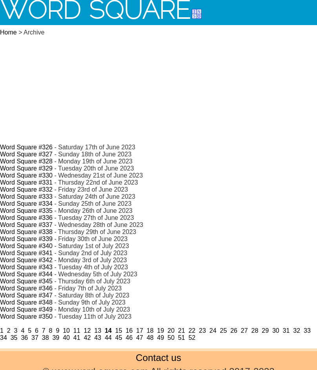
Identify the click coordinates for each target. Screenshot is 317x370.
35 (14, 337)
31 (286, 330)
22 (191, 330)
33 (307, 330)
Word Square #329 (26, 168)
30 (275, 330)
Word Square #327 (26, 154)
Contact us (158, 357)
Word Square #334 (26, 203)
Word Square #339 (26, 239)
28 (255, 330)
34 (3, 337)
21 (181, 330)
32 (296, 330)
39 (55, 337)
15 (118, 330)
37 (34, 337)
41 (76, 337)
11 (76, 330)
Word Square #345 (26, 281)
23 (202, 330)
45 (118, 337)
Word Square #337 (26, 224)
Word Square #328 (26, 161)
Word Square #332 (26, 189)
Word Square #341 (26, 253)
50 (171, 337)
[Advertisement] (158, 84)
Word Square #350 (26, 316)
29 (265, 330)
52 (191, 337)
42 (87, 337)
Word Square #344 (26, 274)
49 (160, 337)
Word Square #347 (26, 295)
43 (97, 337)
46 (129, 337)
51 (181, 337)
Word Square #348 (26, 302)
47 (139, 337)
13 (97, 330)
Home (8, 32)
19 (160, 330)
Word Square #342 (26, 260)
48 (150, 337)
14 (108, 330)
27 (244, 330)
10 (66, 330)
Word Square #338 (26, 232)
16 (129, 330)
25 (223, 330)
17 (139, 330)
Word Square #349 (26, 309)
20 (171, 330)
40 (66, 337)
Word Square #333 (26, 196)
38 (45, 337)
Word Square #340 (26, 246)
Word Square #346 (26, 288)
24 (213, 330)
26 (233, 330)
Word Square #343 (26, 267)
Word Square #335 (26, 210)
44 (108, 337)
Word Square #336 (26, 217)
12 (87, 330)
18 (150, 330)
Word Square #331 (26, 182)
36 (24, 337)
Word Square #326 (26, 147)
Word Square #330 (26, 175)
